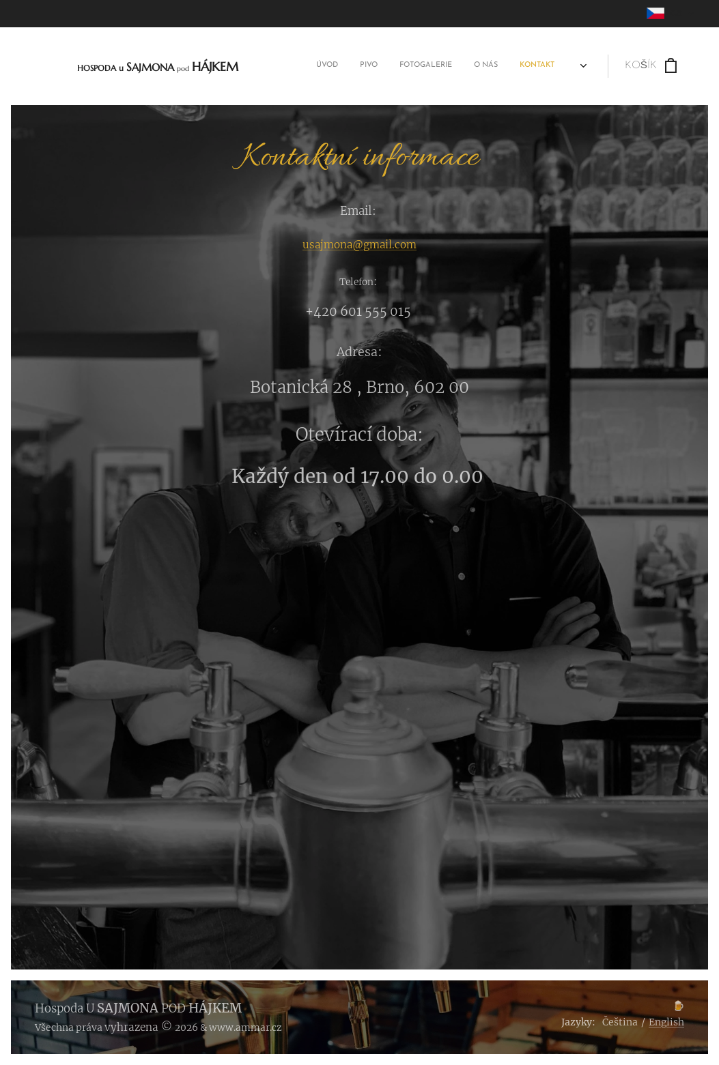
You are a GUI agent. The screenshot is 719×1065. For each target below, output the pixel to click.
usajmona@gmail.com (359, 244)
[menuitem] (456, 66)
